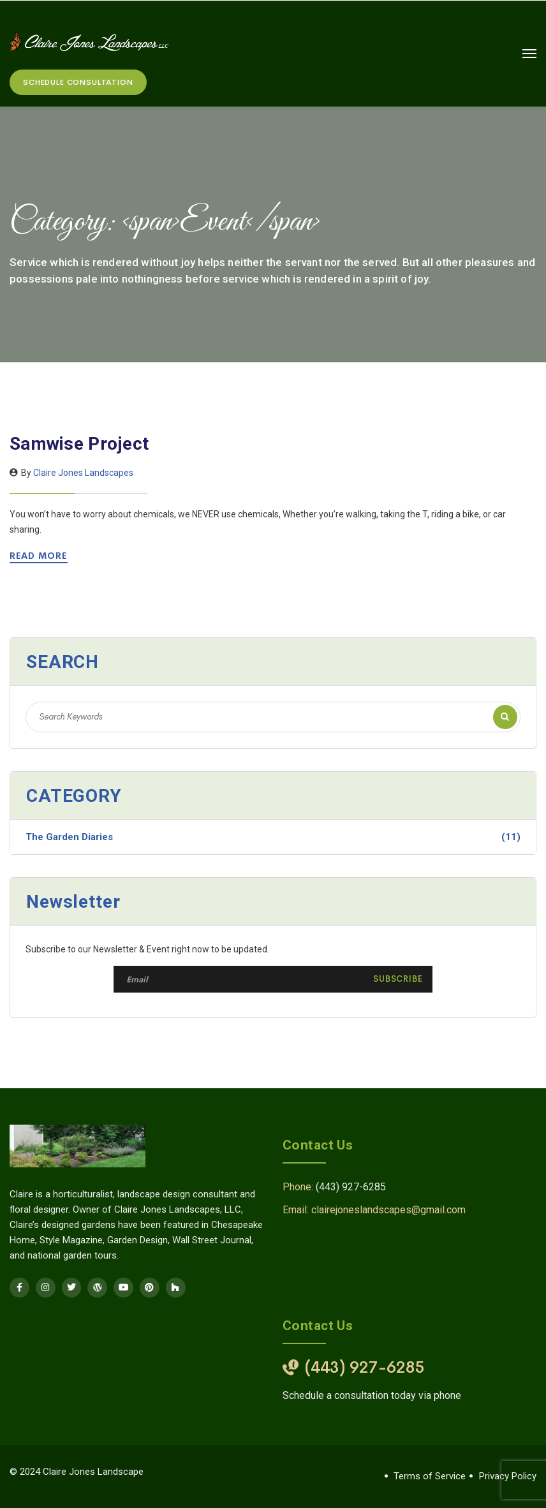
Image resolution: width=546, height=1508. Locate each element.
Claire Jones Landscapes (83, 473)
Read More (40, 555)
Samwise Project (79, 443)
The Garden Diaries (273, 837)
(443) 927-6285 (351, 1187)
